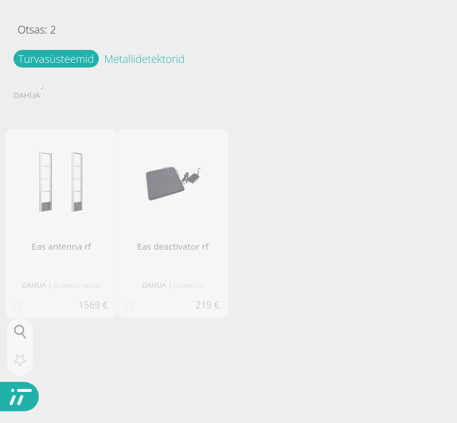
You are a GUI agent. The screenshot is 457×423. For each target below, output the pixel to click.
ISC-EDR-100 (189, 286)
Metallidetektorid (144, 59)
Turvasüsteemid (56, 59)
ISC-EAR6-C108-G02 (77, 286)
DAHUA (28, 94)
